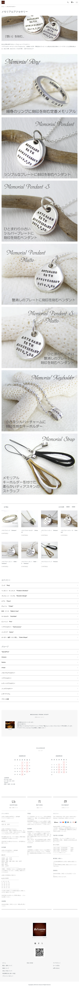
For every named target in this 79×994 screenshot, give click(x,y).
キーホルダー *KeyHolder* (10, 618)
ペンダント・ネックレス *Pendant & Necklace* (17, 591)
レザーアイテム (6, 699)
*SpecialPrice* (6, 655)
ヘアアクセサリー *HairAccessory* (13, 629)
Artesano (4, 660)
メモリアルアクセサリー (11, 6)
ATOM (31, 969)
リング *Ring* (6, 585)
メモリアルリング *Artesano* (9, 530)
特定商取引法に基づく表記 (8, 979)
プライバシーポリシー (7, 982)
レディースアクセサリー (9, 688)
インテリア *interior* (8, 635)
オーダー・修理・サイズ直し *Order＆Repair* (16, 640)
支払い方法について (6, 976)
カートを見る (55, 971)
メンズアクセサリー (8, 694)
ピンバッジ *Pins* (8, 623)
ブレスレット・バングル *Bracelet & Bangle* (16, 596)
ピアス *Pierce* (7, 602)
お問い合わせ (55, 974)
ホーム (3, 6)
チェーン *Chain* (7, 607)
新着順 (73, 506)
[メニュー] (76, 2)
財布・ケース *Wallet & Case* (11, 612)
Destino (4, 666)
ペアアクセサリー (7, 683)
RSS (28, 969)
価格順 (68, 506)
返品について (5, 974)
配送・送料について (6, 971)
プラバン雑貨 (6, 705)
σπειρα (4, 671)
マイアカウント (56, 969)
